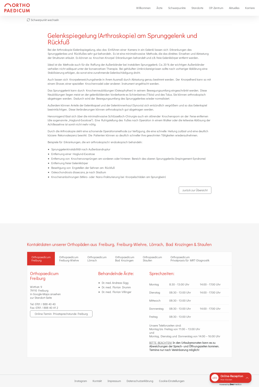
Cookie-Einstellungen (172, 381)
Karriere (250, 8)
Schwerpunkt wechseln (43, 20)
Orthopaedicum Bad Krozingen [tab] (124, 258)
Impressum (114, 381)
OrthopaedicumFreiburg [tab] (41, 258)
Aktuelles (234, 8)
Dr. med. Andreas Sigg (115, 283)
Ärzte (159, 8)
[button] (230, 378)
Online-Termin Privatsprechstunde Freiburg (61, 314)
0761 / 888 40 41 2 (47, 307)
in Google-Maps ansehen (45, 294)
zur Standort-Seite (41, 297)
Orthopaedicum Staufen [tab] (152, 258)
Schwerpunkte (177, 8)
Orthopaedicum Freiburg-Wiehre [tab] (69, 258)
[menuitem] (143, 7)
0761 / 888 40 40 (45, 304)
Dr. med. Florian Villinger (116, 292)
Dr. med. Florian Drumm (116, 287)
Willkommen (143, 8)
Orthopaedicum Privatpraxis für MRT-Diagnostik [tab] (190, 258)
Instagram (80, 381)
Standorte (197, 8)
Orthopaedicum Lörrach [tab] (96, 258)
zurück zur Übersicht (195, 190)
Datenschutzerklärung (140, 381)
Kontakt (97, 381)
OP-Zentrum (216, 8)
